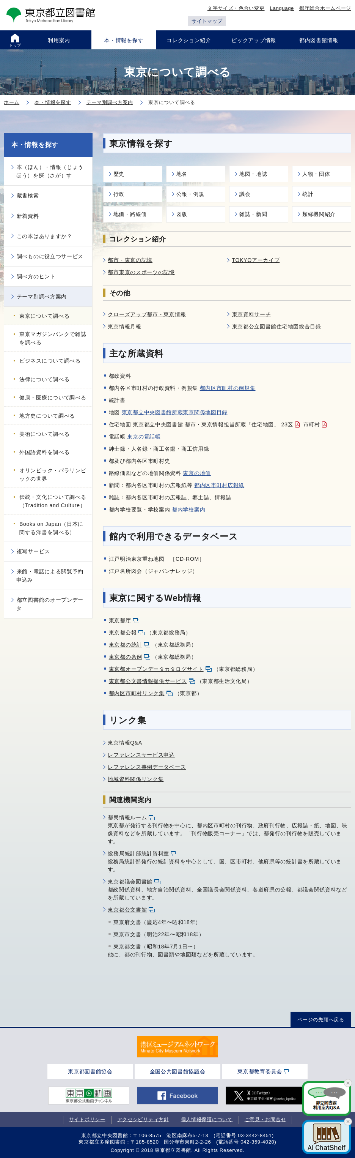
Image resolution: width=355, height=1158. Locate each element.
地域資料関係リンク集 (135, 779)
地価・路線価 (130, 214)
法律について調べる (44, 379)
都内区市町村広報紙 (219, 485)
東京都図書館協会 (90, 1071)
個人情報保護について (207, 1119)
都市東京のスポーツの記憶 (141, 272)
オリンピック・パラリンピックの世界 (52, 474)
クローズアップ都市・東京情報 (147, 314)
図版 (181, 214)
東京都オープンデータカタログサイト (156, 669)
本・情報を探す (34, 144)
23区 (287, 424)
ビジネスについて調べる (50, 361)
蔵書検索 (28, 195)
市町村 (311, 424)
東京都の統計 (125, 645)
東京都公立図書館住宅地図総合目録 (276, 326)
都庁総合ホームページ (325, 8)
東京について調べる (44, 316)
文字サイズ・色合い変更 (236, 8)
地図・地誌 (253, 174)
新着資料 (28, 216)
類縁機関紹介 (319, 214)
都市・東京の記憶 (130, 260)
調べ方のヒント (36, 276)
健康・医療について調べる (52, 397)
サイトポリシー (87, 1119)
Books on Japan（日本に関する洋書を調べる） (51, 528)
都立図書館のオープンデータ (49, 604)
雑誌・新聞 (253, 214)
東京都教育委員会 (259, 1071)
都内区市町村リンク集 (137, 693)
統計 (307, 194)
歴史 (118, 174)
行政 (118, 194)
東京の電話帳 (143, 437)
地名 (181, 174)
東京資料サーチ (251, 314)
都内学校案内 (188, 509)
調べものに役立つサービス (50, 256)
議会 (244, 194)
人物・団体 (316, 174)
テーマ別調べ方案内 (42, 296)
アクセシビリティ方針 (143, 1119)
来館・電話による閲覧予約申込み (49, 575)
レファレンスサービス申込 (141, 755)
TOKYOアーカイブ (256, 260)
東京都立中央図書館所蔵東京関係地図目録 (175, 412)
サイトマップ (207, 21)
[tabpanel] (177, 1046)
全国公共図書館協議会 (178, 1071)
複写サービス (33, 551)
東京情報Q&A (125, 743)
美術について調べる (44, 434)
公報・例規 (190, 194)
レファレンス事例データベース (147, 767)
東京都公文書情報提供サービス (148, 681)
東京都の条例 (125, 657)
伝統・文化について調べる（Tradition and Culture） (52, 501)
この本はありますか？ (44, 236)
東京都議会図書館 (130, 882)
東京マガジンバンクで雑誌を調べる (52, 338)
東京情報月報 (124, 326)
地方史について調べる (47, 416)
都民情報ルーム (127, 817)
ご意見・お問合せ (265, 1119)
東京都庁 (120, 620)
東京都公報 (123, 632)
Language (282, 8)
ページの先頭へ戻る (320, 1019)
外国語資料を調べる (44, 452)
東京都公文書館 (127, 910)
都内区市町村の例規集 (228, 388)
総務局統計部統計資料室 (138, 853)
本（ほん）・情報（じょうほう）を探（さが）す (49, 171)
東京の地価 (197, 473)
